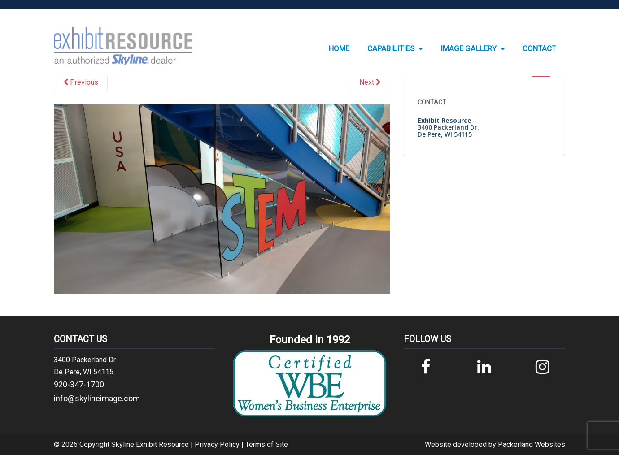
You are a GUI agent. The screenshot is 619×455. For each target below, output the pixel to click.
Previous (80, 82)
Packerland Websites (531, 444)
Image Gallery (468, 48)
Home (339, 48)
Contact (539, 48)
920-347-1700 (79, 384)
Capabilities (390, 48)
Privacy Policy (217, 444)
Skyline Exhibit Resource (150, 444)
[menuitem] (339, 48)
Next (370, 82)
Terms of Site (266, 444)
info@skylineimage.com (97, 398)
